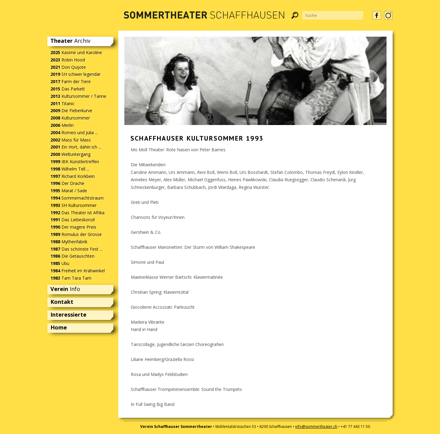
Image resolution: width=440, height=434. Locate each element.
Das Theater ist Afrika (77, 212)
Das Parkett (67, 89)
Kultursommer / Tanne (78, 96)
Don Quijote (68, 67)
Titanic (62, 103)
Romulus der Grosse (76, 234)
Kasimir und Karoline (76, 52)
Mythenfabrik (68, 242)
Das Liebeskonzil (72, 220)
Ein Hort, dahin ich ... (75, 147)
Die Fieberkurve (71, 110)
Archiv (70, 40)
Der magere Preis (73, 227)
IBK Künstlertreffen (74, 161)
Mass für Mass (70, 140)
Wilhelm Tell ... (69, 169)
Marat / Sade (68, 190)
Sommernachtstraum (77, 198)
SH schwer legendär (75, 74)
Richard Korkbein (72, 176)
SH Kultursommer (73, 205)
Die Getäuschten (72, 256)
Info (65, 288)
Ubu (59, 263)
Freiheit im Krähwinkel (77, 271)
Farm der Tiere (70, 81)
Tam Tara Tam (70, 278)
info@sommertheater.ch (316, 426)
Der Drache (67, 183)
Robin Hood (67, 60)
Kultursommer (70, 118)
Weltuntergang (70, 154)
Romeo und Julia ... (74, 132)
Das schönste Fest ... (76, 249)
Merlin (62, 125)
